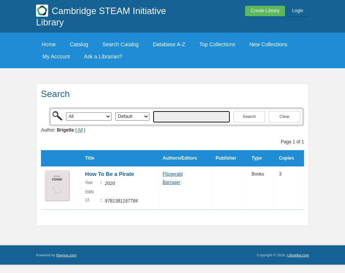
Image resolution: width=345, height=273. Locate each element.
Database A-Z (169, 44)
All (80, 130)
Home (49, 44)
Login (297, 10)
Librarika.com (298, 255)
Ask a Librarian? (103, 56)
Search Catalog (120, 44)
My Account (56, 56)
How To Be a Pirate (110, 174)
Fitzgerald (173, 174)
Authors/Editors (180, 158)
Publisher (226, 158)
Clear (284, 116)
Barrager (171, 182)
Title (89, 158)
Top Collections (217, 44)
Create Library (265, 10)
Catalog (79, 44)
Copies (286, 158)
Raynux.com (66, 255)
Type (256, 158)
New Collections (268, 44)
